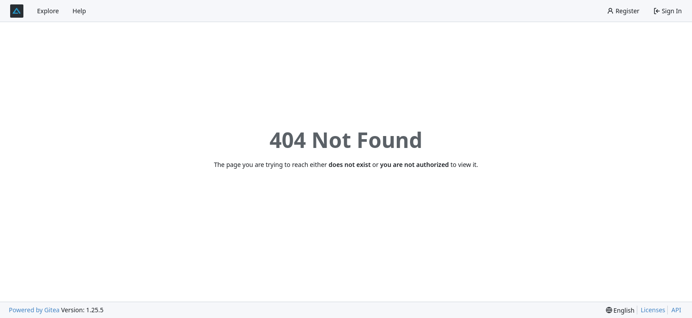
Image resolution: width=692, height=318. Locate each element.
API (676, 310)
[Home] (16, 11)
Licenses (653, 310)
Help (79, 11)
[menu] (620, 310)
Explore (48, 11)
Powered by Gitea (34, 310)
